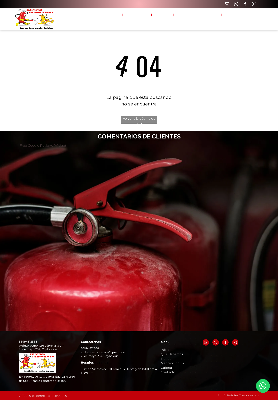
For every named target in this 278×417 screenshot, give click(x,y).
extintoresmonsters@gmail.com (41, 345)
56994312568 (28, 341)
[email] (227, 4)
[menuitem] (115, 15)
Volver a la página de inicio (139, 120)
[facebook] (245, 4)
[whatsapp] (236, 4)
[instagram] (254, 4)
